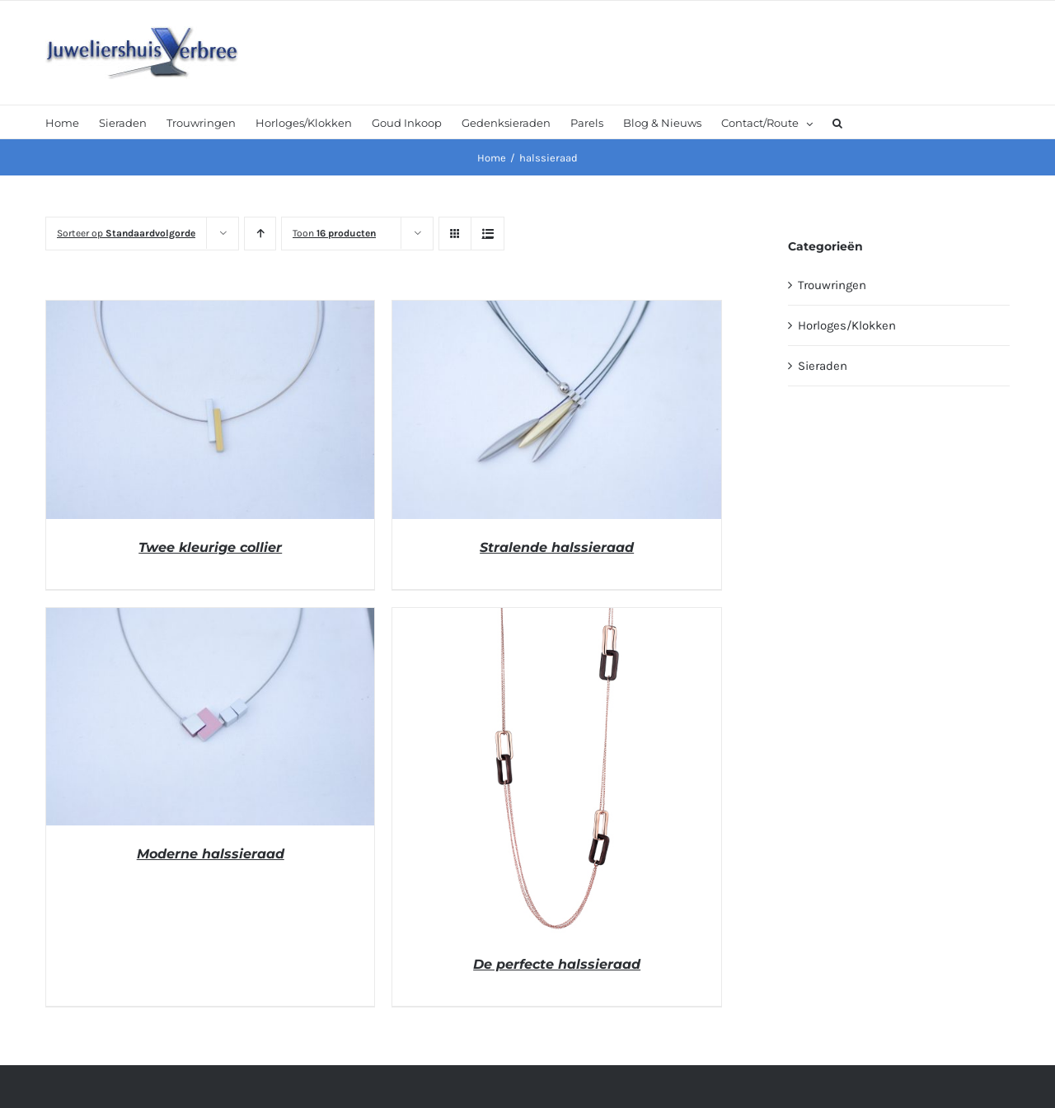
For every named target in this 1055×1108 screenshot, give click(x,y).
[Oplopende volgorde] (260, 233)
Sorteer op (126, 233)
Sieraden (822, 365)
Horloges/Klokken (847, 325)
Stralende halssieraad (557, 547)
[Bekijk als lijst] (487, 233)
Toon (334, 233)
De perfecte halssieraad (556, 964)
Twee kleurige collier (210, 547)
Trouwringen (832, 285)
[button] (837, 121)
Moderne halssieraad (210, 854)
